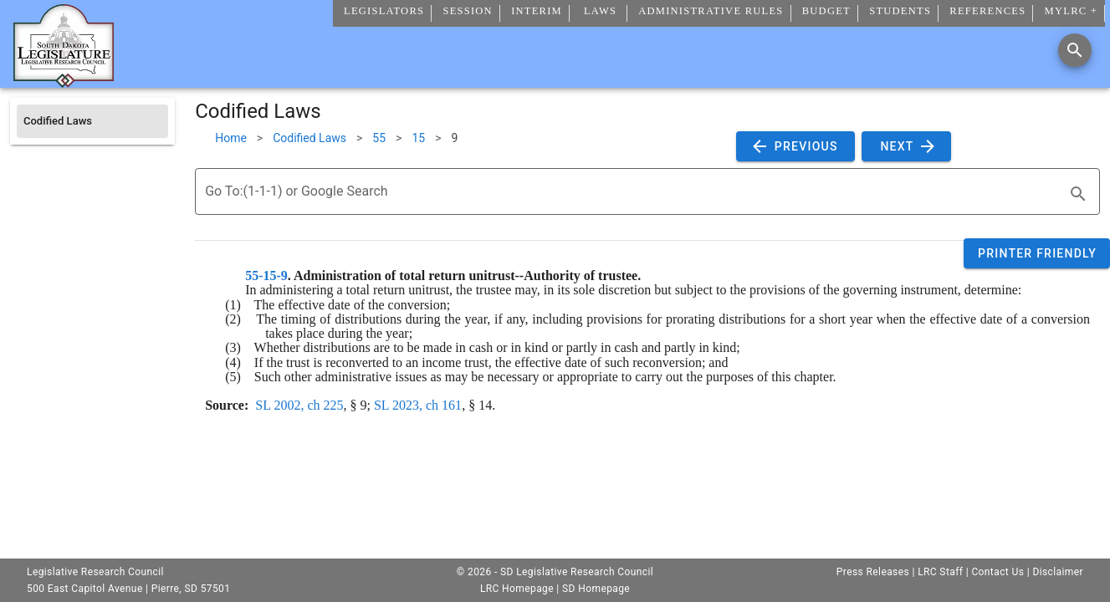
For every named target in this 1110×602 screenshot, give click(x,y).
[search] (1078, 194)
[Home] (63, 81)
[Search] (1075, 50)
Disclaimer (1057, 572)
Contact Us (997, 572)
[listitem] (92, 121)
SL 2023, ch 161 (418, 405)
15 (418, 138)
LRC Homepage (517, 588)
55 (379, 138)
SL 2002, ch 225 (299, 405)
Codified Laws (309, 138)
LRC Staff (940, 572)
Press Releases (872, 572)
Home (231, 138)
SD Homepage (596, 588)
